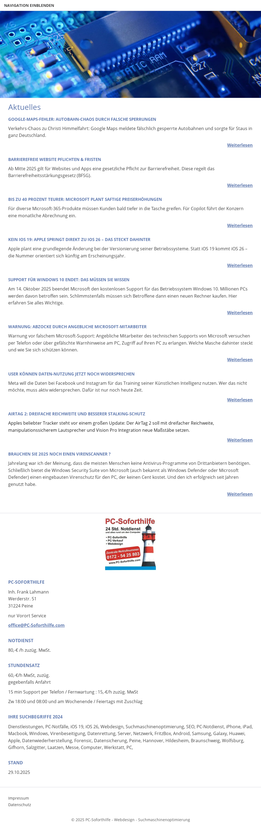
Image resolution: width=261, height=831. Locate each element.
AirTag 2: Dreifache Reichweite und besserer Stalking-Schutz (76, 413)
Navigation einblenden (29, 5)
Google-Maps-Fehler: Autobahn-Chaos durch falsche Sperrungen (82, 119)
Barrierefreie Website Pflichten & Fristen (54, 159)
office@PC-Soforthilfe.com (36, 625)
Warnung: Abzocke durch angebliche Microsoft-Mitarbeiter (77, 326)
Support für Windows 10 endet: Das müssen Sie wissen (68, 279)
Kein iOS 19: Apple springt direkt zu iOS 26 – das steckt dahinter (79, 239)
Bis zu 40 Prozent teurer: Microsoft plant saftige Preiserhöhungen (85, 199)
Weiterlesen (240, 145)
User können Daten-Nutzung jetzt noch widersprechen (71, 374)
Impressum (18, 798)
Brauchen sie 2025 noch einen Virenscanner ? (59, 454)
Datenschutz (19, 804)
